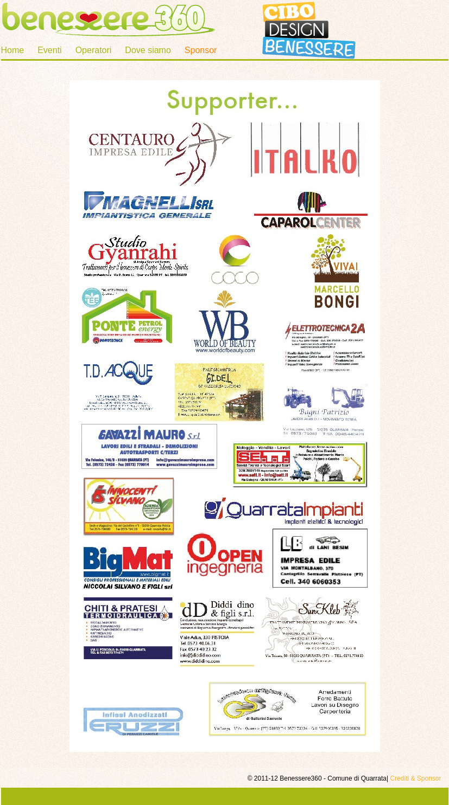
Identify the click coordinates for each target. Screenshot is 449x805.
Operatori (93, 50)
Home (12, 50)
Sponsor (201, 50)
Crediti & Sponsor (415, 778)
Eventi (49, 50)
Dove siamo (147, 50)
